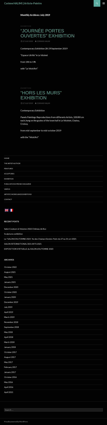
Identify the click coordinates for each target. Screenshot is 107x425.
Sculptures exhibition (13, 234)
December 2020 (11, 287)
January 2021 (10, 282)
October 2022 (10, 267)
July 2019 (8, 307)
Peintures (8, 168)
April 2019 (8, 312)
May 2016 (8, 382)
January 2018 (10, 347)
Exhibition (25, 26)
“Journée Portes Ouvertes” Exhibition (47, 33)
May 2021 (8, 277)
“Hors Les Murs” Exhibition (41, 95)
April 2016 (8, 387)
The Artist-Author (12, 163)
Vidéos (7, 189)
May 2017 (8, 362)
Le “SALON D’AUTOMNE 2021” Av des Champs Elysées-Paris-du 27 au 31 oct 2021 (40, 239)
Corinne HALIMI (43, 41)
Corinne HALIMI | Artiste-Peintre (23, 3)
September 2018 (11, 327)
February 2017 (10, 367)
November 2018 (11, 322)
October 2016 (10, 377)
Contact (8, 199)
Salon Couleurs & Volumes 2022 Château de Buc (25, 229)
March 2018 (9, 342)
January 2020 (10, 297)
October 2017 (10, 352)
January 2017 (10, 372)
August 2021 (10, 272)
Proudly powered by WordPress (16, 422)
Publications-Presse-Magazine (17, 184)
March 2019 (9, 317)
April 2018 (8, 337)
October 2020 (10, 292)
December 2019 (11, 302)
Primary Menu (103, 3)
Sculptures (9, 174)
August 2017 (10, 357)
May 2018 (8, 332)
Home (6, 158)
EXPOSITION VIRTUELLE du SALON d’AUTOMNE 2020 (28, 249)
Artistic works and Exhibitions (17, 194)
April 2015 (8, 392)
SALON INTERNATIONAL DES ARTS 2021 (23, 244)
